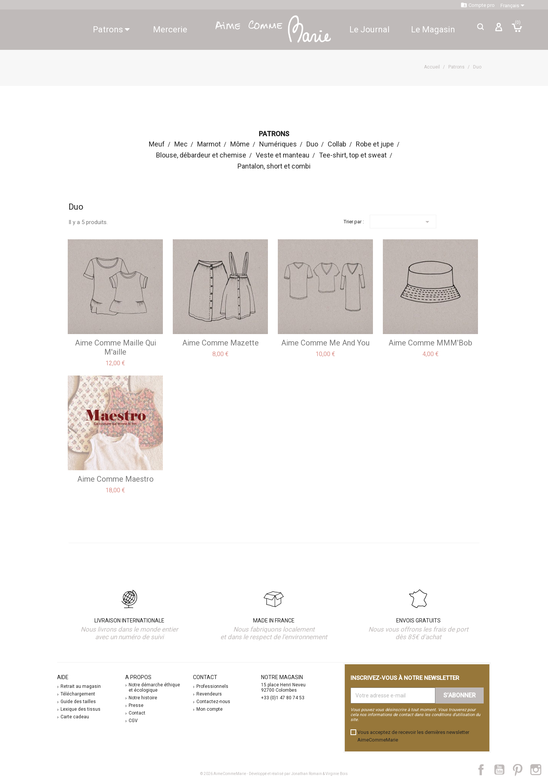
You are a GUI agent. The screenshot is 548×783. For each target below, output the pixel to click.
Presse (136, 705)
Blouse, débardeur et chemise (201, 155)
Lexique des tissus (80, 709)
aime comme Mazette (220, 342)
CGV (133, 720)
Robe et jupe (375, 144)
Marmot (209, 144)
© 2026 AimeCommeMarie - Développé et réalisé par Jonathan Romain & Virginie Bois (274, 774)
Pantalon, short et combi (274, 166)
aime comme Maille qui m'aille (115, 347)
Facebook (485, 769)
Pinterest (521, 769)
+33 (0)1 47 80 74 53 (282, 697)
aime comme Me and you (325, 342)
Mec (181, 144)
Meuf (157, 144)
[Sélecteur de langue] (513, 6)
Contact (137, 713)
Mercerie (170, 29)
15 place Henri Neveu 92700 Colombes (283, 687)
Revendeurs (209, 694)
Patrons (111, 29)
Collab (337, 144)
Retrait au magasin (81, 686)
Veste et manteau (282, 155)
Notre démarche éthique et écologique (154, 687)
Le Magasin (433, 29)
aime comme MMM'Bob (430, 342)
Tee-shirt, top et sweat (353, 155)
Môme (240, 144)
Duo (312, 144)
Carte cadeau (75, 716)
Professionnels (212, 686)
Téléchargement (78, 694)
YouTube (502, 769)
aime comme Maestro (115, 479)
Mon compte (209, 709)
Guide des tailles (78, 701)
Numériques (278, 144)
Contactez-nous (213, 701)
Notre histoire (143, 697)
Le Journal (369, 29)
